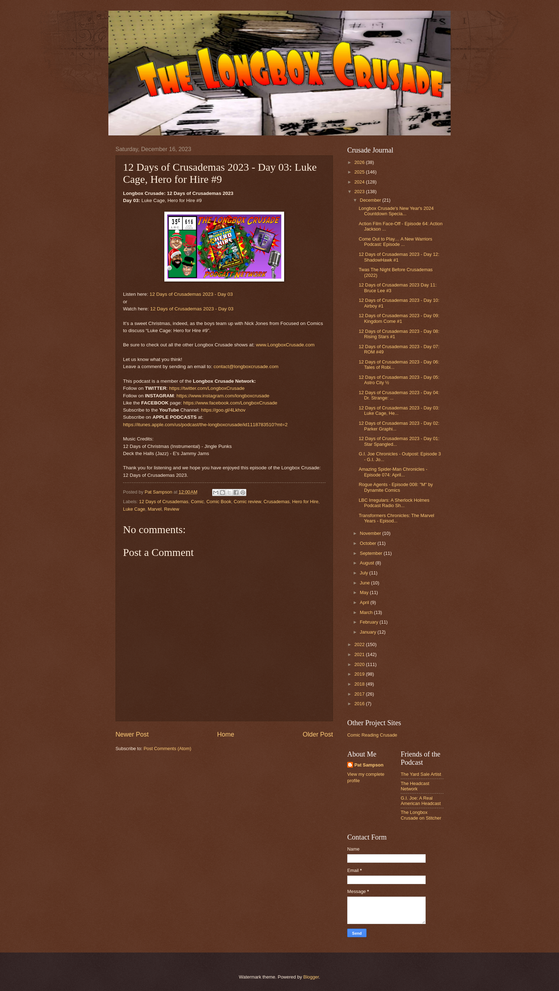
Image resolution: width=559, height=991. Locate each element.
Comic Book (218, 501)
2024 (360, 182)
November (371, 533)
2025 (360, 172)
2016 (360, 703)
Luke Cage (134, 509)
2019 (360, 674)
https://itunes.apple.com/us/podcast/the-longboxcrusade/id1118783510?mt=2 (205, 424)
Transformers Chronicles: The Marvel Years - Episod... (396, 518)
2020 (360, 664)
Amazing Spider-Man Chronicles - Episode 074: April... (393, 471)
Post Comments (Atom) (167, 748)
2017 (360, 694)
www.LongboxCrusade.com (285, 344)
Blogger (311, 977)
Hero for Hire (305, 501)
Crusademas (276, 501)
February (369, 622)
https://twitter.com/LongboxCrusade (207, 388)
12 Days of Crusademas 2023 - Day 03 (191, 294)
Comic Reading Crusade (372, 735)
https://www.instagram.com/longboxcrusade (223, 395)
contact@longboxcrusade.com (246, 366)
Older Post (318, 734)
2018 (360, 684)
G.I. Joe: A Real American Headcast (421, 800)
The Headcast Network (415, 786)
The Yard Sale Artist (421, 774)
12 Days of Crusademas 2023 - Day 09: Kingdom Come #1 (399, 318)
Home (225, 734)
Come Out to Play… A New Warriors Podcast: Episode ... (395, 241)
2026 (360, 162)
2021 (360, 654)
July (364, 572)
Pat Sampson (369, 765)
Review (171, 509)
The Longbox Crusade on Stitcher (421, 815)
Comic (197, 501)
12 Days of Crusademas (163, 501)
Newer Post (132, 734)
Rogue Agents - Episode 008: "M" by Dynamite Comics (396, 487)
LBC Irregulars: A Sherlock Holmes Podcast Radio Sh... (394, 502)
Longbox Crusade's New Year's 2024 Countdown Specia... (396, 211)
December (371, 200)
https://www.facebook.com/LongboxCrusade (230, 403)
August (367, 563)
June (365, 582)
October (368, 543)
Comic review (247, 501)
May (365, 592)
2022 (360, 644)
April (365, 602)
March (367, 612)
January (368, 632)
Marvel (154, 509)
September (372, 553)
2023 (360, 191)
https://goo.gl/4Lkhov (223, 410)
